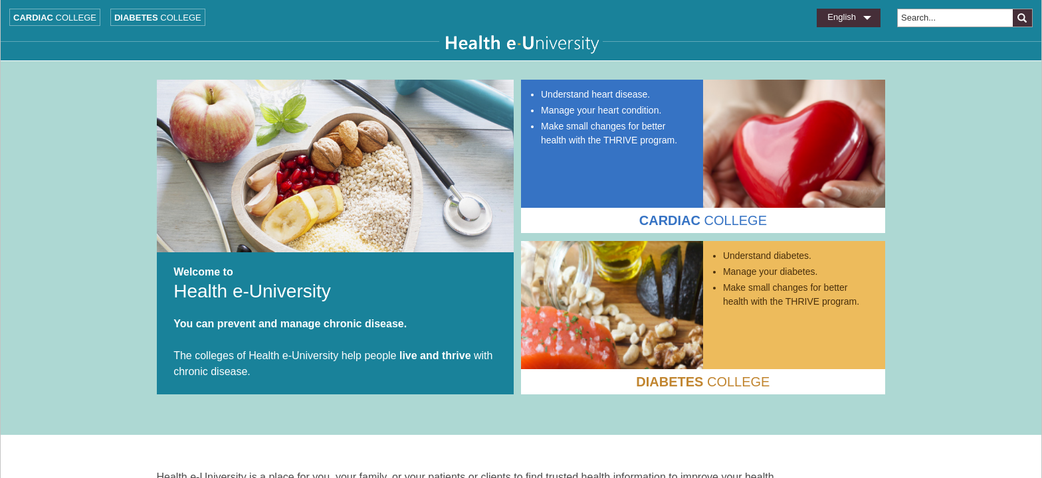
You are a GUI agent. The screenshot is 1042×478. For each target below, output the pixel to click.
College (54, 18)
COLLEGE (703, 220)
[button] (1022, 18)
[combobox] (955, 18)
